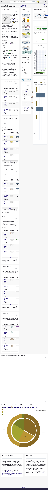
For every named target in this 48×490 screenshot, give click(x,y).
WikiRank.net (45, 4)
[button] (14, 11)
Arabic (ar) (6, 90)
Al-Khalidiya (26, 407)
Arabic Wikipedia (42, 2)
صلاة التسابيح (10, 471)
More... (10, 115)
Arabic (25, 91)
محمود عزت (4, 474)
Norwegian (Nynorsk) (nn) (6, 111)
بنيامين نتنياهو (16, 471)
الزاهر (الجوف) (22, 80)
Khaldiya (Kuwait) (17, 407)
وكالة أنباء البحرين (29, 80)
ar (16, 4)
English (3, 1)
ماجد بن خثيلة (7, 473)
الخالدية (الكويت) (14, 19)
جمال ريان (10, 470)
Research (33, 1)
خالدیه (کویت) (34, 407)
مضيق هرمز (13, 473)
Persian (25, 102)
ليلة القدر (6, 471)
